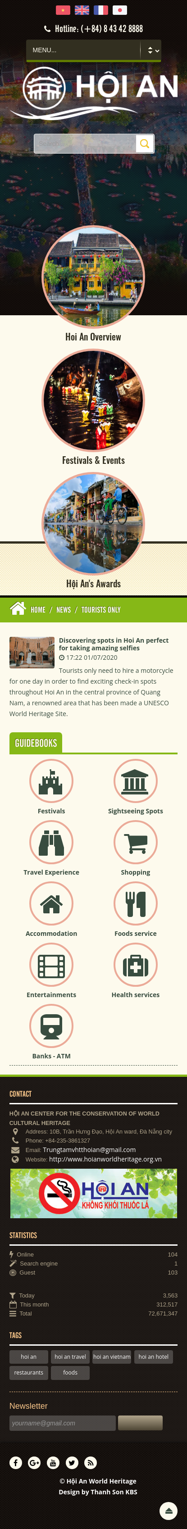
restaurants (28, 1372)
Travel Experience (51, 872)
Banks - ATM (51, 1056)
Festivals (51, 811)
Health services (135, 994)
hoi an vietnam (112, 1357)
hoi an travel (70, 1357)
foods (70, 1372)
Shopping (136, 872)
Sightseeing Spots (135, 811)
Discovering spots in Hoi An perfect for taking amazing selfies (114, 644)
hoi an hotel (154, 1357)
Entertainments (51, 994)
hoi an (28, 1357)
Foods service (135, 933)
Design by (98, 1492)
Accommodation (51, 933)
